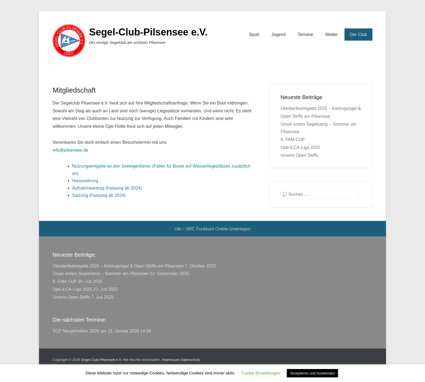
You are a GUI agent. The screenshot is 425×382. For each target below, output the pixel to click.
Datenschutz (190, 360)
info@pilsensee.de (70, 150)
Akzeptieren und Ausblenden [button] (312, 373)
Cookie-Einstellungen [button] (261, 373)
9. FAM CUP (293, 139)
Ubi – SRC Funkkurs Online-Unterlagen (212, 229)
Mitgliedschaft (74, 90)
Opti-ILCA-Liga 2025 (300, 147)
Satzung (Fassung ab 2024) (98, 195)
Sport (254, 34)
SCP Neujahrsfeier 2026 (76, 331)
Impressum (170, 360)
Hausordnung (85, 180)
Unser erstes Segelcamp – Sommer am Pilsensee (101, 273)
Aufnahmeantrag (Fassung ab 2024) (107, 188)
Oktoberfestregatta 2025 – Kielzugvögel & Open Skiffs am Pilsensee (118, 266)
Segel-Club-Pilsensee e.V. (148, 32)
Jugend (278, 34)
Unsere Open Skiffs (299, 155)
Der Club (358, 34)
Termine (305, 34)
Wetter (331, 34)
